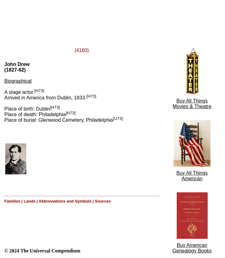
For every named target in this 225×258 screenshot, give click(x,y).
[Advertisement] (79, 16)
